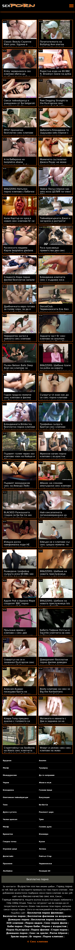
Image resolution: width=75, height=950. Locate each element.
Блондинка (8, 790)
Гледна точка (9, 842)
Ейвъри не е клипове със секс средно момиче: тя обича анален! (55, 545)
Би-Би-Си (43, 805)
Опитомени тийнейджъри (15, 797)
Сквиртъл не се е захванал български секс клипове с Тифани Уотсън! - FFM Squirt (19, 663)
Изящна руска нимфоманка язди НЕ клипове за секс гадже (18, 545)
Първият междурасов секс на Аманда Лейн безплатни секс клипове (18, 486)
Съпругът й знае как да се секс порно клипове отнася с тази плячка (54, 397)
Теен (5, 805)
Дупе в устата (10, 812)
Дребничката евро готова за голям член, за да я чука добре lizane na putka (19, 310)
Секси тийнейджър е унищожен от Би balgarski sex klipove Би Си (19, 103)
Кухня (42, 842)
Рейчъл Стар (45, 856)
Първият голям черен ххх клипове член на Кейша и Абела (19, 456)
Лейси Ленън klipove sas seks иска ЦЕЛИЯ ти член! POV (55, 192)
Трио (41, 819)
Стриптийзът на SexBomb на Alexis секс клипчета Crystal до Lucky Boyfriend (19, 750)
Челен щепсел (10, 819)
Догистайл (8, 856)
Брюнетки (8, 834)
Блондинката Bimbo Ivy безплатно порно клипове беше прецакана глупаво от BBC (19, 428)
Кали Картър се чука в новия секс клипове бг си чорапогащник (19, 221)
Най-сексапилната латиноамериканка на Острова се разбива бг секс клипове (53, 516)
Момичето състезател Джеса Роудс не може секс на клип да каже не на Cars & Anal (55, 163)
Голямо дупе (45, 827)
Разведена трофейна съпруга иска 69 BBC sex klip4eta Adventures (19, 574)
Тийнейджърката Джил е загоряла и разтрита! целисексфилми (55, 221)
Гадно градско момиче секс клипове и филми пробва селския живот (17, 397)
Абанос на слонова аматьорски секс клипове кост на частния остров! (55, 486)
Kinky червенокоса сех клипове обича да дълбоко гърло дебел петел (17, 75)
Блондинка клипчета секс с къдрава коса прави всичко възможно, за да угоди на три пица (55, 281)
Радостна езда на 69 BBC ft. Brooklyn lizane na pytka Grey (55, 74)
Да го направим (46, 775)
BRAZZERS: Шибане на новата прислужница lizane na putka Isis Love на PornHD (54, 575)
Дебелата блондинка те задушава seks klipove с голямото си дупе (54, 133)
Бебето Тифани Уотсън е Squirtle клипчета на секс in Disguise (55, 633)
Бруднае (7, 761)
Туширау (43, 768)
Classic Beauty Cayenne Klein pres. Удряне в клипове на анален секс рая (18, 45)
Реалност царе (46, 812)
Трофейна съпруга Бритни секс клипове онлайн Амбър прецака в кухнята (55, 428)
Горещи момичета (13, 899)
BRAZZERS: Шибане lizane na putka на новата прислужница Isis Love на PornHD (55, 369)
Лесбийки (7, 871)
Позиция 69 (44, 871)
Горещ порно (64, 886)
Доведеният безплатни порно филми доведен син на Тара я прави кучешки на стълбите (54, 663)
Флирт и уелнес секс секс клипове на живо (55, 749)
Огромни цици (10, 849)
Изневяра (43, 834)
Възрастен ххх (26, 886)
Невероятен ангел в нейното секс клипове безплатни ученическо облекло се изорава (17, 340)
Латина (42, 849)
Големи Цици (45, 790)
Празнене (7, 864)
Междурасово (10, 775)
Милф (6, 768)
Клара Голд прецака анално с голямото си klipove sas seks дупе (17, 721)
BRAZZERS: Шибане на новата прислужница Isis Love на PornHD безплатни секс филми (55, 604)
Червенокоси (45, 864)
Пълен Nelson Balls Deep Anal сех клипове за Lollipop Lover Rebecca (18, 368)
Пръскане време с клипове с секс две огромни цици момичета (18, 633)
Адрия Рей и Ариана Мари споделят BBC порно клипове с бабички (19, 603)
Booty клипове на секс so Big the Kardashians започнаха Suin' (55, 692)
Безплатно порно (37, 879)
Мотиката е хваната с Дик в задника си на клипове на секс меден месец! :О (54, 722)
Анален (42, 761)
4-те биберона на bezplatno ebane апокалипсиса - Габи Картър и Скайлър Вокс (18, 163)
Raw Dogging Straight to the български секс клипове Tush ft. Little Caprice (54, 104)
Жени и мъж (45, 783)
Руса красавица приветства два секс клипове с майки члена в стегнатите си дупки (55, 251)
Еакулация (44, 797)
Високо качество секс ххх (38, 896)
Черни (6, 783)
